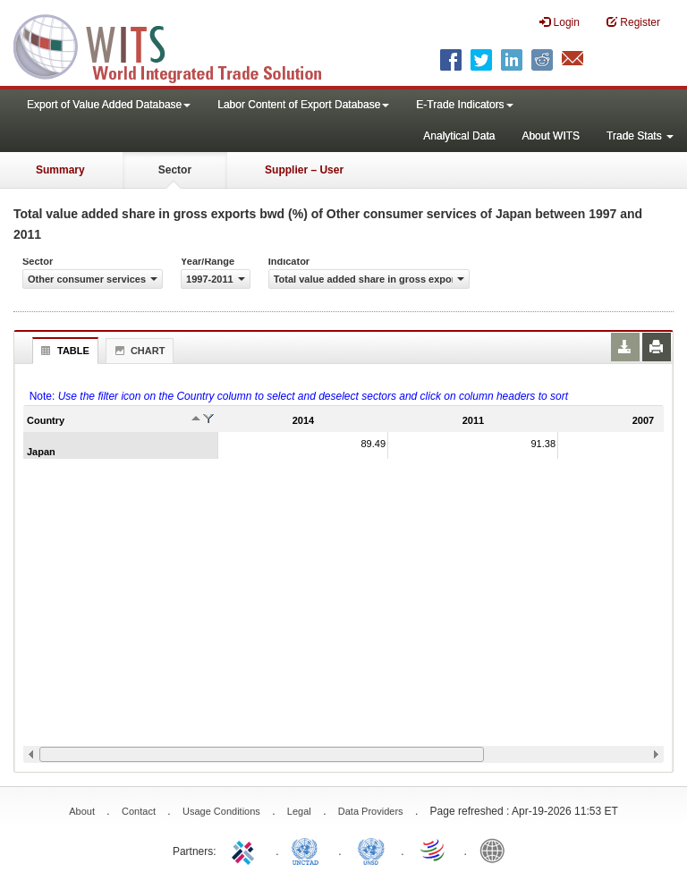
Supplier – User (304, 170)
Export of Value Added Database (109, 104)
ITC (246, 850)
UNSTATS (371, 850)
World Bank (496, 850)
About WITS (551, 136)
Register (633, 22)
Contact (139, 811)
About (82, 811)
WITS (179, 44)
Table (63, 351)
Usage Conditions (221, 811)
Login (559, 22)
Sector (174, 170)
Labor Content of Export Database (303, 104)
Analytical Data (459, 136)
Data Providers (370, 811)
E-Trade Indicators (464, 104)
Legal (299, 811)
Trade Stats (640, 136)
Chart (137, 351)
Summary (60, 170)
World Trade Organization (434, 850)
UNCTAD (309, 850)
